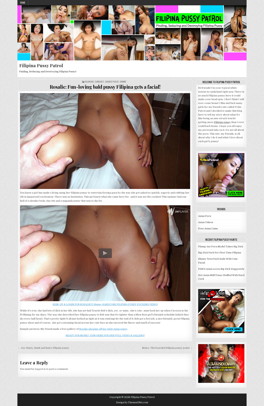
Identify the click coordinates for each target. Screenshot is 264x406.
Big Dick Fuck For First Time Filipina (219, 252)
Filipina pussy (222, 122)
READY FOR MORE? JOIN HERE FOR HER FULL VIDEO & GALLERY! (105, 335)
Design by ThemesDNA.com (132, 402)
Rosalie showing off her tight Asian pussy (103, 329)
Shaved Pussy (112, 82)
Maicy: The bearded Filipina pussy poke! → (167, 348)
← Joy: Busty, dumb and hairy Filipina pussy (43, 348)
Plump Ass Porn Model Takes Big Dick (220, 246)
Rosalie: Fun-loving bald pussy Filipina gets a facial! (105, 87)
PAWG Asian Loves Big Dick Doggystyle (221, 269)
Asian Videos (205, 222)
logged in (40, 369)
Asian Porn (204, 216)
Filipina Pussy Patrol (41, 65)
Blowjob (89, 82)
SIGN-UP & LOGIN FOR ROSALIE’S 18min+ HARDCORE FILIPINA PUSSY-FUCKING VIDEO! (105, 304)
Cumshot (99, 82)
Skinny (123, 82)
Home (22, 2)
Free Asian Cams (208, 228)
